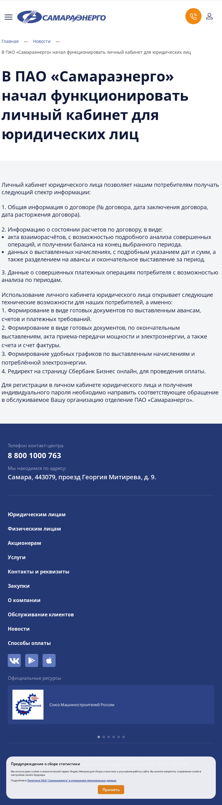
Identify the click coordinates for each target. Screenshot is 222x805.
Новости (46, 41)
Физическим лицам (34, 528)
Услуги (17, 557)
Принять (111, 789)
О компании (24, 600)
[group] (111, 704)
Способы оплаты (29, 643)
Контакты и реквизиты (39, 571)
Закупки (19, 585)
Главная (15, 41)
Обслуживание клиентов (41, 614)
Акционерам (24, 543)
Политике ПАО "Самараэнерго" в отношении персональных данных (71, 780)
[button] (98, 737)
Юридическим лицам (37, 514)
